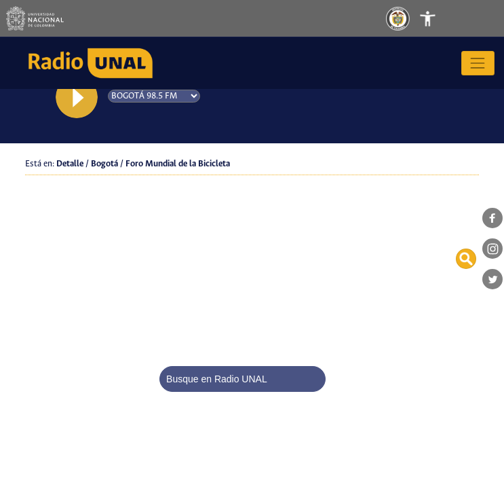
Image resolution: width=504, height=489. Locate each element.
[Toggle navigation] (441, 18)
